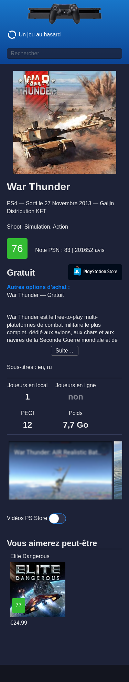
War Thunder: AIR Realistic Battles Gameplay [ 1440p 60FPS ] (59, 452)
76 (17, 248)
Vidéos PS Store (36, 518)
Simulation (37, 227)
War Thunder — (35, 295)
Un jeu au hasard (34, 35)
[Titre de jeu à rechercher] (64, 53)
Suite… (64, 351)
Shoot (14, 227)
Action (60, 227)
